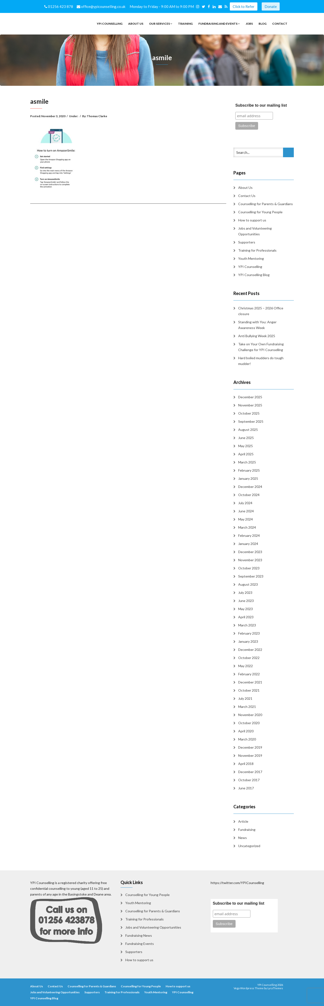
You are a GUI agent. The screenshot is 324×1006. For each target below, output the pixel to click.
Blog (262, 23)
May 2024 (245, 519)
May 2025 (245, 446)
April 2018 (246, 764)
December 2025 (250, 397)
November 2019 (250, 755)
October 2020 (249, 723)
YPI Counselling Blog (254, 275)
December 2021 (250, 682)
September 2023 (250, 576)
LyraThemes (275, 988)
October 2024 (249, 495)
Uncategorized (249, 846)
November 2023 (250, 560)
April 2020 (246, 731)
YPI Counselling (109, 23)
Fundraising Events (139, 944)
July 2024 (245, 503)
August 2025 (248, 430)
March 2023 (247, 625)
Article (243, 821)
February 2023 (249, 633)
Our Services (160, 23)
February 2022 (249, 674)
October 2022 (249, 658)
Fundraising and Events (219, 23)
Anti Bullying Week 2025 (256, 336)
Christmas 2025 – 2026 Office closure (260, 311)
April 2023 (246, 617)
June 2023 (246, 601)
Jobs (249, 23)
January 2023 (248, 641)
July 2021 (245, 698)
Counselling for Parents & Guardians (265, 204)
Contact (279, 23)
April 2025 (246, 454)
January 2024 (248, 544)
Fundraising (246, 829)
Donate (271, 6)
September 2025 (250, 421)
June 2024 (246, 511)
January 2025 (248, 478)
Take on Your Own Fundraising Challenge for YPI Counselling (261, 347)
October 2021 (249, 690)
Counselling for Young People (260, 212)
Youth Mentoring (251, 258)
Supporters (246, 242)
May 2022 (245, 666)
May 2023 (245, 609)
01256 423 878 (59, 6)
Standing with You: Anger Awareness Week (257, 325)
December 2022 (250, 650)
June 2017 (246, 788)
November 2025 (250, 405)
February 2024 (249, 535)
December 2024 (250, 487)
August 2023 (248, 584)
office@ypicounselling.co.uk (101, 6)
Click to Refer (244, 6)
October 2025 (249, 413)
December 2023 (250, 552)
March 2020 (247, 739)
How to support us (252, 220)
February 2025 (249, 470)
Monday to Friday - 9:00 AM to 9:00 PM (162, 6)
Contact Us (246, 196)
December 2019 (250, 747)
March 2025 (247, 462)
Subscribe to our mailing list (261, 105)
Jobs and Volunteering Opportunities (255, 231)
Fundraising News (138, 935)
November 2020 (250, 715)
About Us (135, 23)
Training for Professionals (257, 250)
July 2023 (245, 592)
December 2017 (250, 772)
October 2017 (249, 780)
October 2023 (249, 568)
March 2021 (247, 707)
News (242, 838)
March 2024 (247, 527)
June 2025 (246, 438)
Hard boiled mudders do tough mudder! (261, 361)
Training (185, 23)
